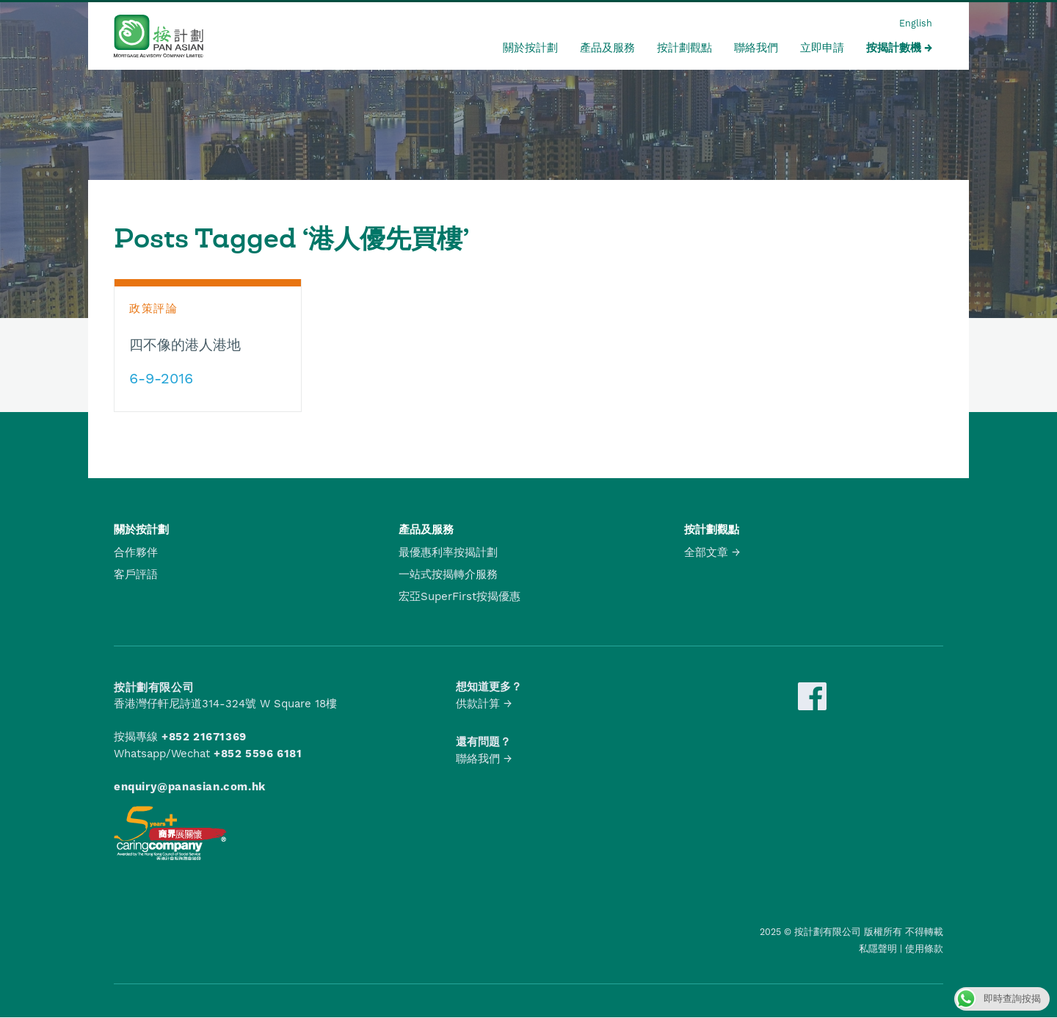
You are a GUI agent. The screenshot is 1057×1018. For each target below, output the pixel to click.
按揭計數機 (893, 47)
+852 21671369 (204, 736)
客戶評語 (136, 574)
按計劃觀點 (684, 47)
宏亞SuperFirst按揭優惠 (459, 596)
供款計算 (478, 703)
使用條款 (924, 948)
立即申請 (822, 47)
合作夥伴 (136, 552)
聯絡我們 (756, 47)
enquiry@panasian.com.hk (190, 786)
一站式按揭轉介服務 (448, 574)
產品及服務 (607, 47)
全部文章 (706, 552)
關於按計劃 (530, 47)
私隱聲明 (878, 948)
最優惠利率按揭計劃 (448, 552)
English (915, 23)
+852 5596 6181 (258, 753)
